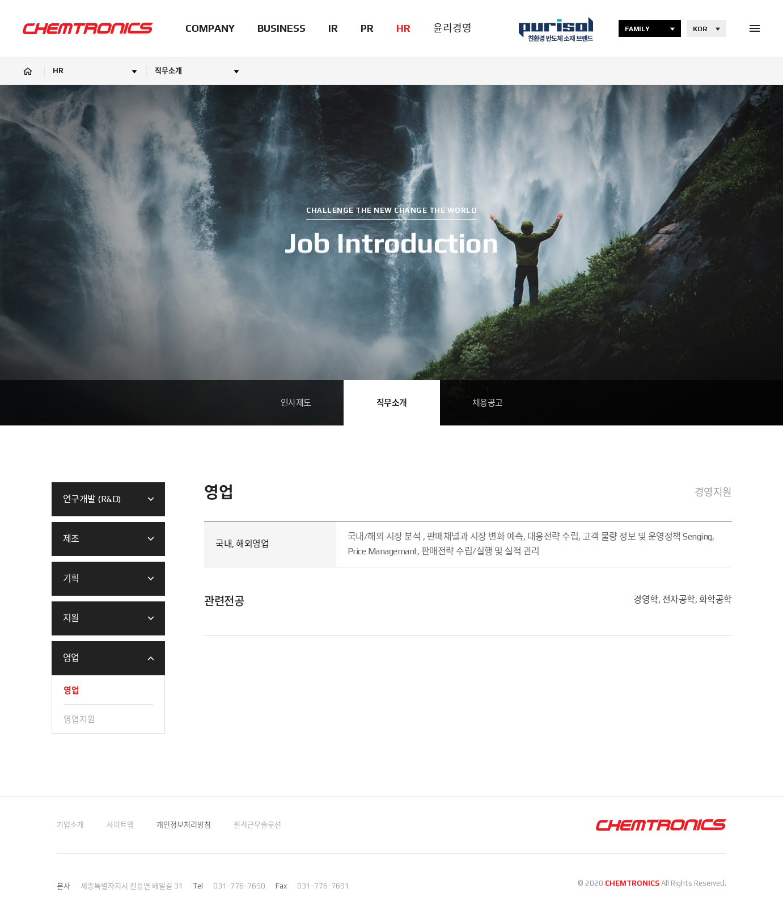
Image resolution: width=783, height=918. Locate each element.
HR (403, 28)
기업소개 (70, 824)
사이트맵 (120, 824)
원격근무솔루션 (257, 824)
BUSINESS (281, 28)
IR (333, 28)
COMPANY (210, 28)
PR (367, 28)
